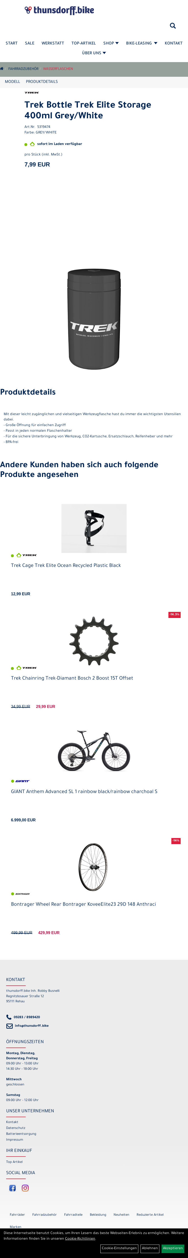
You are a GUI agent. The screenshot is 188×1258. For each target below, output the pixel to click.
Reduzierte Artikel (150, 1215)
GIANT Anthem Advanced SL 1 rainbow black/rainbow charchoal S (84, 792)
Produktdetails (42, 82)
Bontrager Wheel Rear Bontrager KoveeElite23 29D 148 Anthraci (83, 905)
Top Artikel (14, 1162)
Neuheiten (121, 1215)
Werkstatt (53, 44)
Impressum (14, 1140)
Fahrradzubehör (23, 69)
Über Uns (94, 53)
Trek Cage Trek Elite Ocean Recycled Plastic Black (66, 566)
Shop (111, 44)
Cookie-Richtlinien (80, 1239)
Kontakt (174, 44)
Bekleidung (98, 1215)
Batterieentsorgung (21, 1134)
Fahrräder (17, 1215)
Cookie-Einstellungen (119, 1249)
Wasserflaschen (58, 69)
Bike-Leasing (141, 44)
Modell (12, 82)
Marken (15, 1227)
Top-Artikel (83, 44)
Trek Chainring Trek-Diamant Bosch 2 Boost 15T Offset (72, 679)
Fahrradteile (73, 1215)
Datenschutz (15, 1128)
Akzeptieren (173, 1249)
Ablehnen (150, 1249)
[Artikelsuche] (173, 28)
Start (12, 44)
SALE (29, 44)
